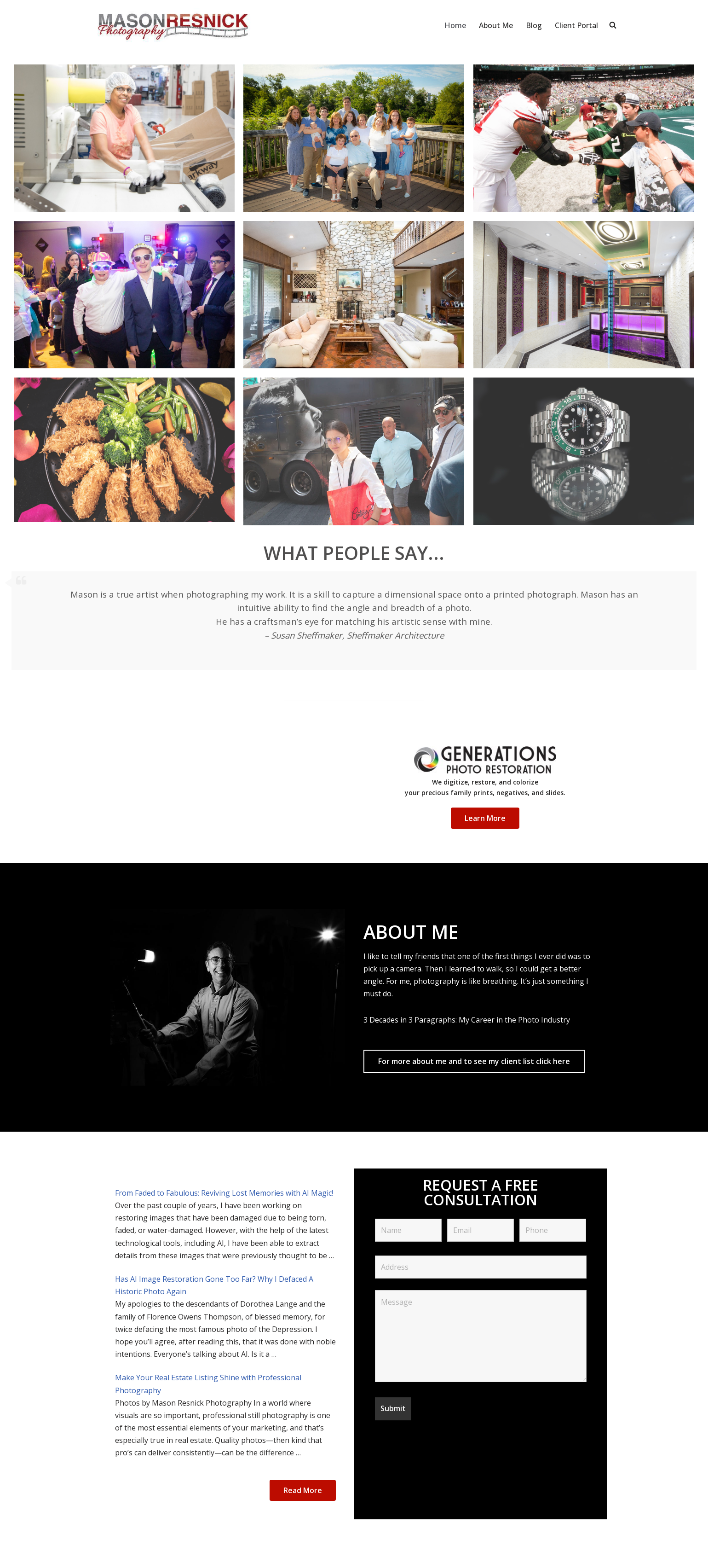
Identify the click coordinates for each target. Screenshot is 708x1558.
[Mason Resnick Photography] (172, 25)
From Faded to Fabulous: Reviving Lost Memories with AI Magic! (224, 1193)
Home (455, 25)
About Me (496, 25)
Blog (534, 25)
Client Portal (576, 25)
